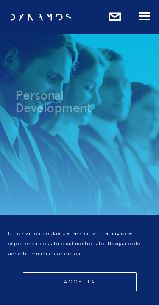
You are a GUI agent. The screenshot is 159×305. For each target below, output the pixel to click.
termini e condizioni (55, 260)
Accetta (79, 288)
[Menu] (144, 17)
